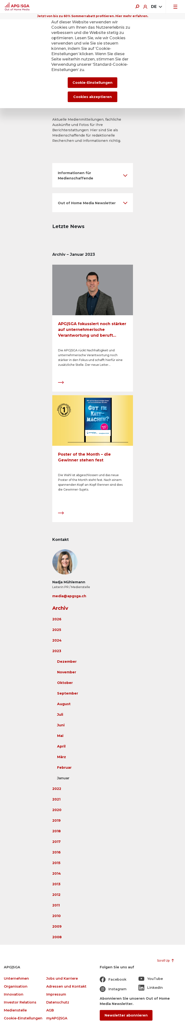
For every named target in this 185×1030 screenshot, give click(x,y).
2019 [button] (56, 820)
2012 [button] (56, 894)
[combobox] (156, 7)
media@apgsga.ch (69, 596)
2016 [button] (56, 852)
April (61, 746)
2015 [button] (56, 863)
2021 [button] (56, 799)
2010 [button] (56, 916)
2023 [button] (56, 651)
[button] (92, 175)
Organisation (15, 986)
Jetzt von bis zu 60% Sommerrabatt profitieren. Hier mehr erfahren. (92, 16)
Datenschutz (57, 1002)
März (61, 757)
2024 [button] (57, 640)
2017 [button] (56, 842)
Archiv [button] (60, 608)
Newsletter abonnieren (126, 1015)
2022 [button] (56, 789)
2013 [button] (56, 884)
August (64, 704)
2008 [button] (57, 937)
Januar (63, 778)
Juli (60, 714)
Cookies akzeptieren (92, 97)
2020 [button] (56, 810)
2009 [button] (57, 926)
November (66, 672)
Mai (60, 736)
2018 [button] (56, 831)
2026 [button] (56, 619)
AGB (50, 1010)
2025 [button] (56, 630)
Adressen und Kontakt (66, 986)
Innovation (13, 994)
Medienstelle (15, 1010)
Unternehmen (16, 979)
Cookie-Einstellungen (23, 1018)
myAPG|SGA (56, 1018)
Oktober (65, 683)
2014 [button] (56, 873)
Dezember (67, 661)
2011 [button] (56, 905)
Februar (64, 767)
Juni (61, 725)
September (67, 693)
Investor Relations (20, 1002)
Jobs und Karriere (62, 979)
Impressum (56, 994)
